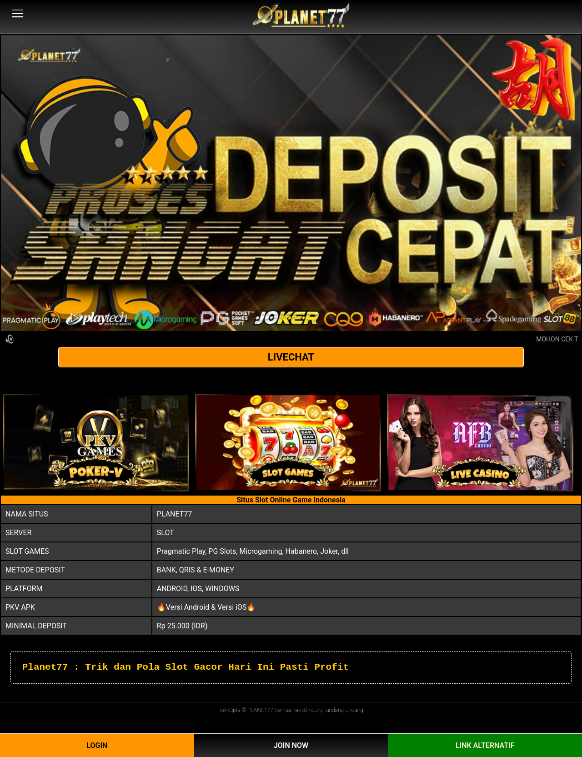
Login (96, 745)
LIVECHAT (291, 357)
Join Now (291, 745)
